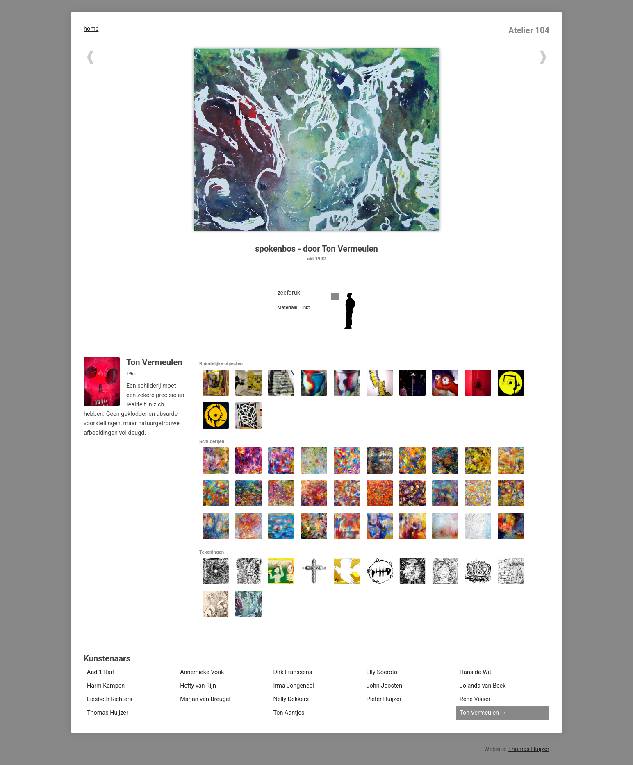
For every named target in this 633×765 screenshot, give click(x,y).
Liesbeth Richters (109, 699)
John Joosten (385, 685)
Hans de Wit (475, 672)
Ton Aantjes (288, 712)
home (91, 28)
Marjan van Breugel (205, 699)
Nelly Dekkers (291, 699)
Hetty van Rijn (198, 685)
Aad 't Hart (101, 672)
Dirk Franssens (292, 672)
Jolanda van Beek (483, 685)
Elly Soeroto (382, 672)
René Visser (475, 699)
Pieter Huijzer (384, 699)
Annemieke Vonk (202, 672)
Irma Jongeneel (293, 685)
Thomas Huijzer (107, 712)
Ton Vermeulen (479, 712)
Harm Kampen (106, 685)
